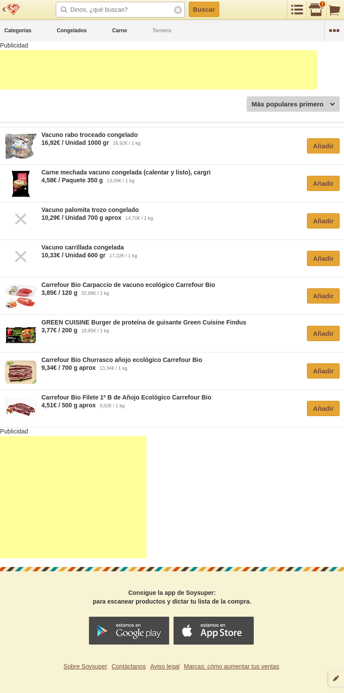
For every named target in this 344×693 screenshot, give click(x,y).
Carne (119, 30)
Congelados (72, 30)
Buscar (204, 9)
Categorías (17, 30)
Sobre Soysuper (85, 666)
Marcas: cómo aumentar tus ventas (231, 666)
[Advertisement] (158, 69)
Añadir (323, 146)
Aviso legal (164, 666)
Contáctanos (129, 666)
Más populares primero (293, 104)
